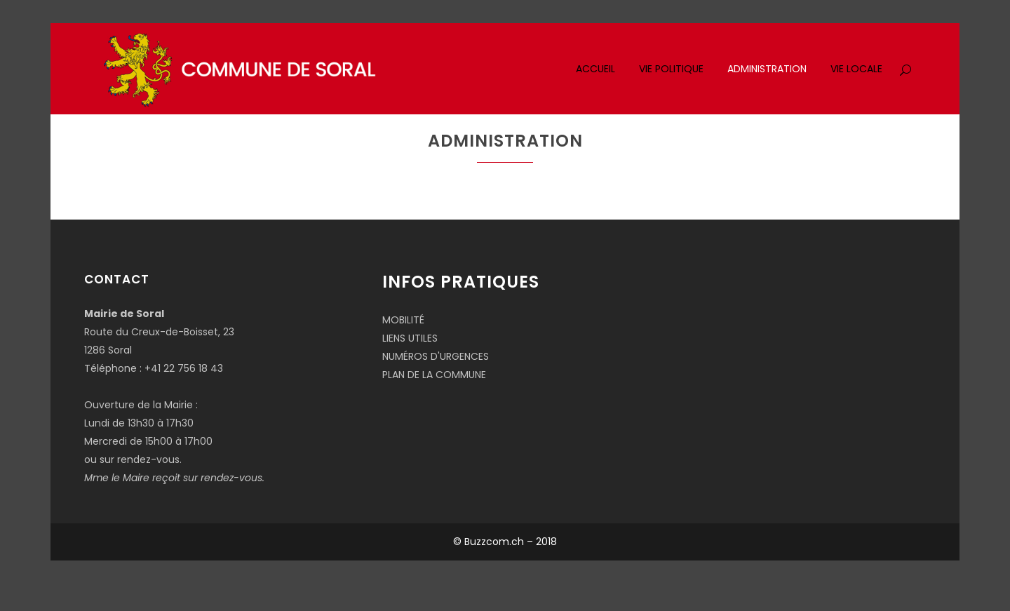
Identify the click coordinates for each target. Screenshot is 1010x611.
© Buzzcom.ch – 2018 (505, 542)
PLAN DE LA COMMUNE (434, 375)
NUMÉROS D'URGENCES (435, 356)
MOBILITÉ (403, 320)
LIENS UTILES (410, 338)
